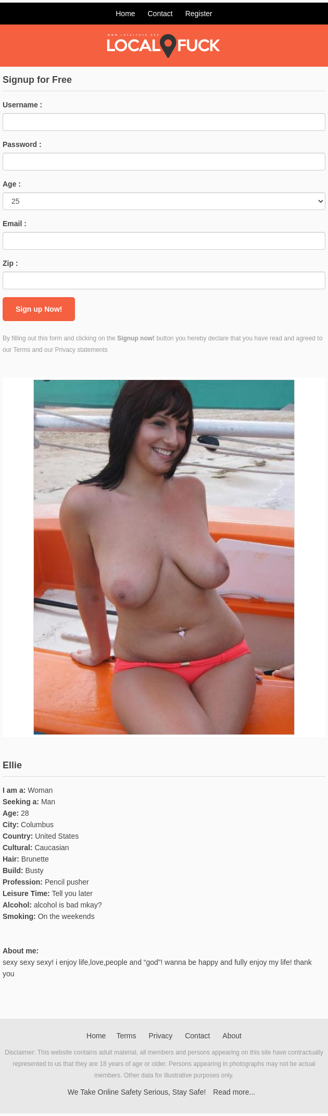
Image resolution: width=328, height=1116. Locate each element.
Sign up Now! (39, 309)
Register (198, 13)
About (232, 1036)
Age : (12, 184)
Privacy (160, 1036)
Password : (22, 144)
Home (125, 13)
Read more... (234, 1092)
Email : (15, 223)
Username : (22, 105)
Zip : (10, 263)
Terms (126, 1036)
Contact (159, 13)
